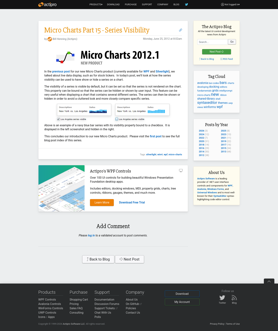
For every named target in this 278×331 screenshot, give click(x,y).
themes (223, 103)
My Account (182, 302)
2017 (223, 144)
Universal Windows (207, 192)
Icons (41, 317)
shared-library (206, 98)
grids (215, 90)
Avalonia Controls (49, 304)
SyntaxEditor (220, 196)
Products (47, 292)
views (200, 107)
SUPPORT (147, 4)
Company (135, 292)
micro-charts (175, 154)
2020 (201, 141)
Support (102, 292)
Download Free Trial (132, 202)
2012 (201, 155)
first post (156, 136)
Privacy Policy (217, 323)
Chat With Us (103, 312)
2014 (201, 151)
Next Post (130, 259)
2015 (223, 148)
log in (91, 235)
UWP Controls (47, 312)
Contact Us (133, 312)
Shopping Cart (79, 299)
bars (224, 82)
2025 (223, 130)
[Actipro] (47, 4)
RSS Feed (226, 59)
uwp (230, 103)
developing (203, 87)
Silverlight (162, 71)
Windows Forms (215, 189)
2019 (223, 141)
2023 (223, 134)
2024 (201, 134)
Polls (98, 317)
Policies (131, 308)
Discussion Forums (107, 304)
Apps (51, 317)
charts (231, 83)
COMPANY (162, 4)
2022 (201, 137)
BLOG (176, 4)
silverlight (151, 154)
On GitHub (134, 304)
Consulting (76, 312)
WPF (146, 71)
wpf (165, 154)
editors (223, 87)
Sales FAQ (76, 308)
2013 (223, 151)
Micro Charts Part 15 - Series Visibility (97, 30)
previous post (61, 71)
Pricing (74, 304)
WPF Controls (47, 299)
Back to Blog (98, 259)
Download (182, 293)
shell (218, 98)
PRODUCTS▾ (96, 4)
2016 (201, 148)
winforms (210, 107)
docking (214, 86)
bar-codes (214, 83)
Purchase (79, 292)
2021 (223, 137)
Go (232, 41)
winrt (160, 154)
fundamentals (204, 90)
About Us (132, 299)
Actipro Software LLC (74, 323)
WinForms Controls (50, 308)
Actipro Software (206, 178)
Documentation (104, 299)
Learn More (102, 202)
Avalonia (201, 189)
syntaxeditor (207, 102)
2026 (201, 130)
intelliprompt (225, 90)
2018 (201, 144)
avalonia (203, 83)
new (215, 94)
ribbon (223, 95)
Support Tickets (106, 308)
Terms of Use (233, 323)
